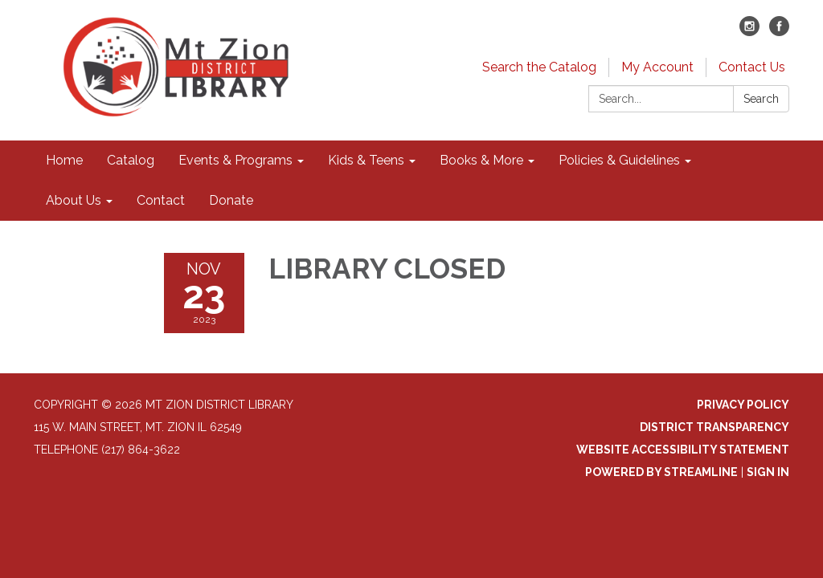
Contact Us (752, 67)
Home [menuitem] (64, 160)
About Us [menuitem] (73, 200)
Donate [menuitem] (231, 200)
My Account (657, 67)
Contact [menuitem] (161, 200)
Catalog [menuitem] (130, 160)
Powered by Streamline (661, 472)
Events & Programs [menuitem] (235, 160)
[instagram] (749, 31)
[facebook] (779, 31)
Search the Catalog (539, 67)
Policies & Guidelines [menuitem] (619, 160)
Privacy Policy (743, 404)
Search (761, 98)
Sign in (768, 472)
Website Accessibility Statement (682, 449)
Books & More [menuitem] (481, 160)
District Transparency (714, 427)
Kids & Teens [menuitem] (366, 160)
